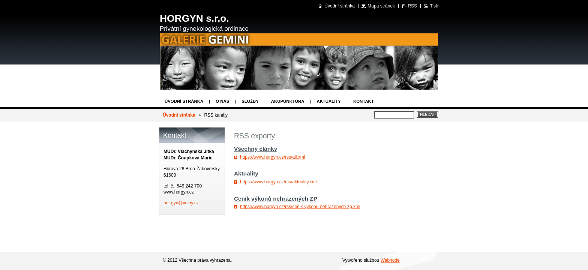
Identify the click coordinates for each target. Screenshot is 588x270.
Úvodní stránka (184, 101)
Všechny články (255, 149)
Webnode (390, 260)
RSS (412, 6)
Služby (250, 101)
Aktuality (328, 101)
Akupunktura (287, 101)
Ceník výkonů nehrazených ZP (275, 198)
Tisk (434, 6)
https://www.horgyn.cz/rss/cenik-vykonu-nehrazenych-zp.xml (300, 206)
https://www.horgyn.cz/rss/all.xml (272, 157)
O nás (222, 101)
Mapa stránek (381, 6)
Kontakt (363, 101)
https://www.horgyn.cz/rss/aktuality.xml (278, 181)
